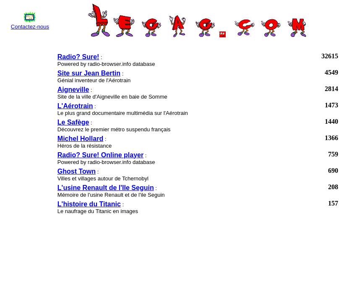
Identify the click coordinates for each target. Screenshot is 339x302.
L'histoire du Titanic (89, 204)
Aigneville (73, 89)
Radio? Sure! (78, 56)
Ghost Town (76, 171)
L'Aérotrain (75, 105)
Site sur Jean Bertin (88, 73)
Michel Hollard (80, 138)
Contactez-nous (30, 26)
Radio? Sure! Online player (100, 155)
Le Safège (73, 122)
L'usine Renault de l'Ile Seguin (105, 187)
